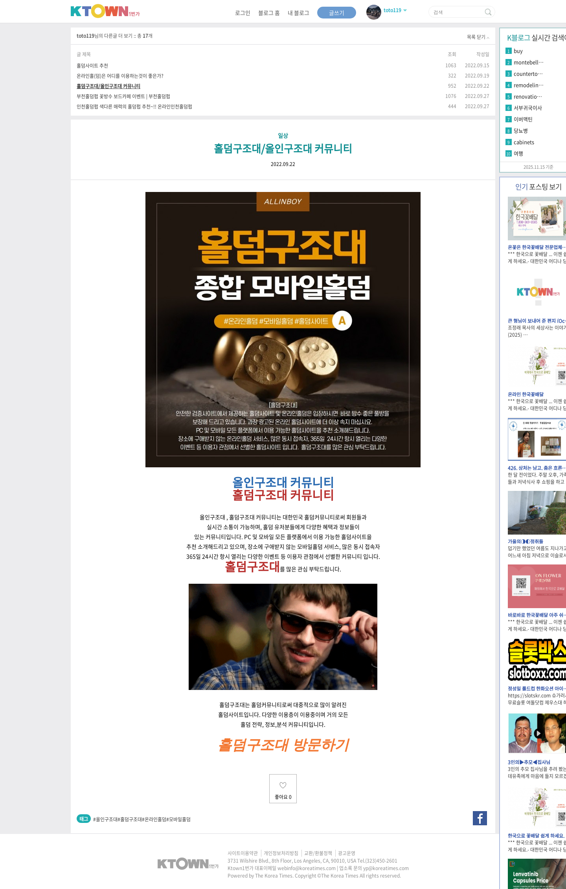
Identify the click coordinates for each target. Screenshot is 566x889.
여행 (518, 153)
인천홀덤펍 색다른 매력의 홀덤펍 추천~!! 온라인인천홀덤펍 (134, 106)
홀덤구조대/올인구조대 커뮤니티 (108, 86)
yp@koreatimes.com (386, 868)
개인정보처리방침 (281, 853)
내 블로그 (298, 13)
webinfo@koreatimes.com (306, 868)
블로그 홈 (269, 13)
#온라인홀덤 (154, 819)
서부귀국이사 (528, 107)
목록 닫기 (478, 37)
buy (518, 50)
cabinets (524, 142)
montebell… (529, 62)
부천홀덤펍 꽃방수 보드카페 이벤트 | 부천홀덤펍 (123, 96)
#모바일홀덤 (178, 819)
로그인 (242, 13)
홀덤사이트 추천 (92, 65)
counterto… (528, 73)
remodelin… (529, 85)
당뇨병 (521, 130)
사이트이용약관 (243, 853)
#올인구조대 (105, 819)
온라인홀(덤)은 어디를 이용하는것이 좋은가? (120, 75)
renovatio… (528, 96)
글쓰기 (336, 13)
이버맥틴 (523, 119)
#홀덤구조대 (130, 819)
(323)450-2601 (381, 860)
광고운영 (346, 853)
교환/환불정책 (318, 853)
